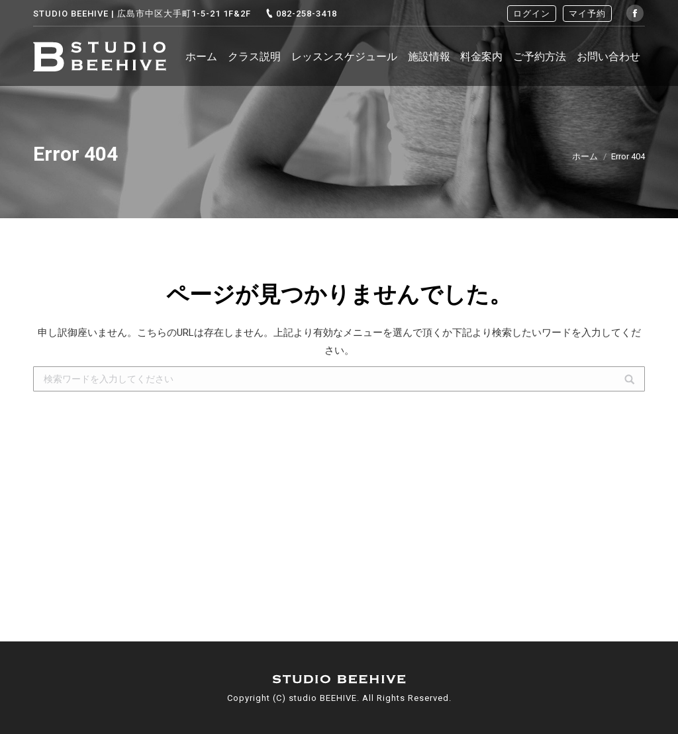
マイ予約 (587, 14)
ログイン (531, 14)
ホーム (585, 156)
